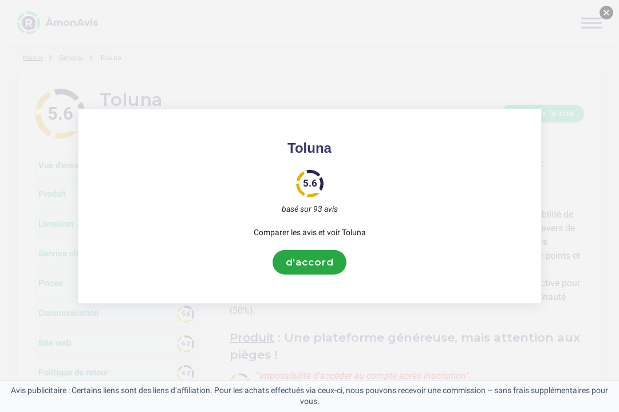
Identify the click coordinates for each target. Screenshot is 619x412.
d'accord (310, 262)
